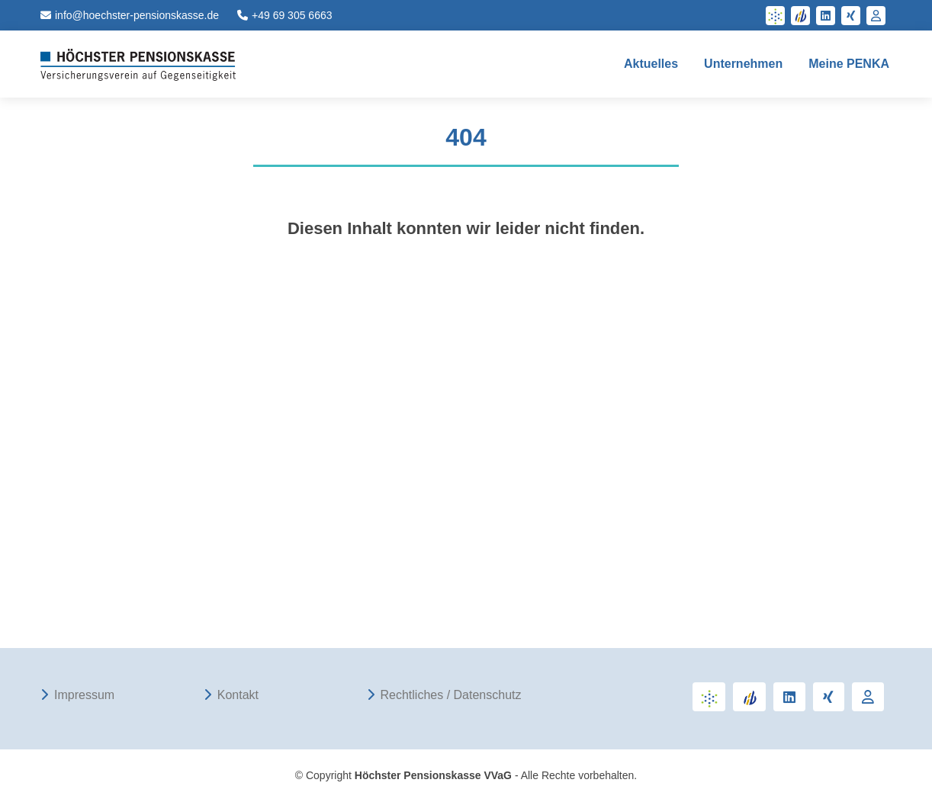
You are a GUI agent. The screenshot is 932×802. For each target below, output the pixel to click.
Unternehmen (743, 63)
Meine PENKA (848, 63)
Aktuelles (651, 63)
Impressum (84, 695)
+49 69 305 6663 (285, 15)
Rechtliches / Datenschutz (451, 695)
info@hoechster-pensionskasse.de (129, 15)
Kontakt (238, 695)
